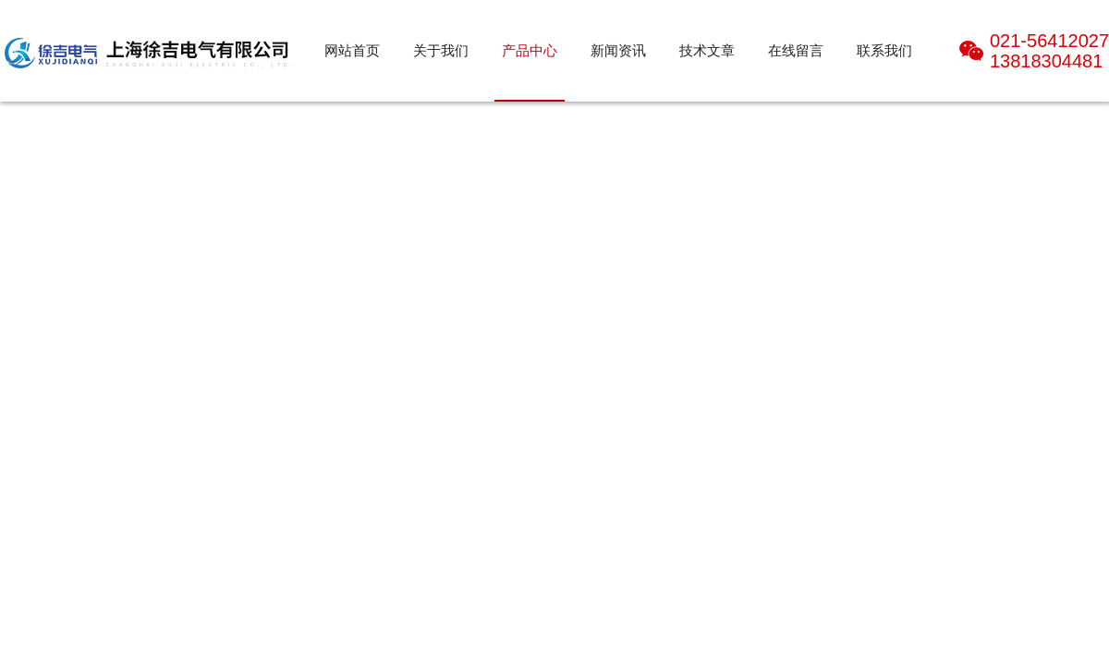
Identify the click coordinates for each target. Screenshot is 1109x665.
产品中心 (529, 50)
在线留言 (795, 50)
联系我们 (884, 50)
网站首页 (352, 50)
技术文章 (707, 50)
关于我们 (441, 50)
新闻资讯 (618, 50)
